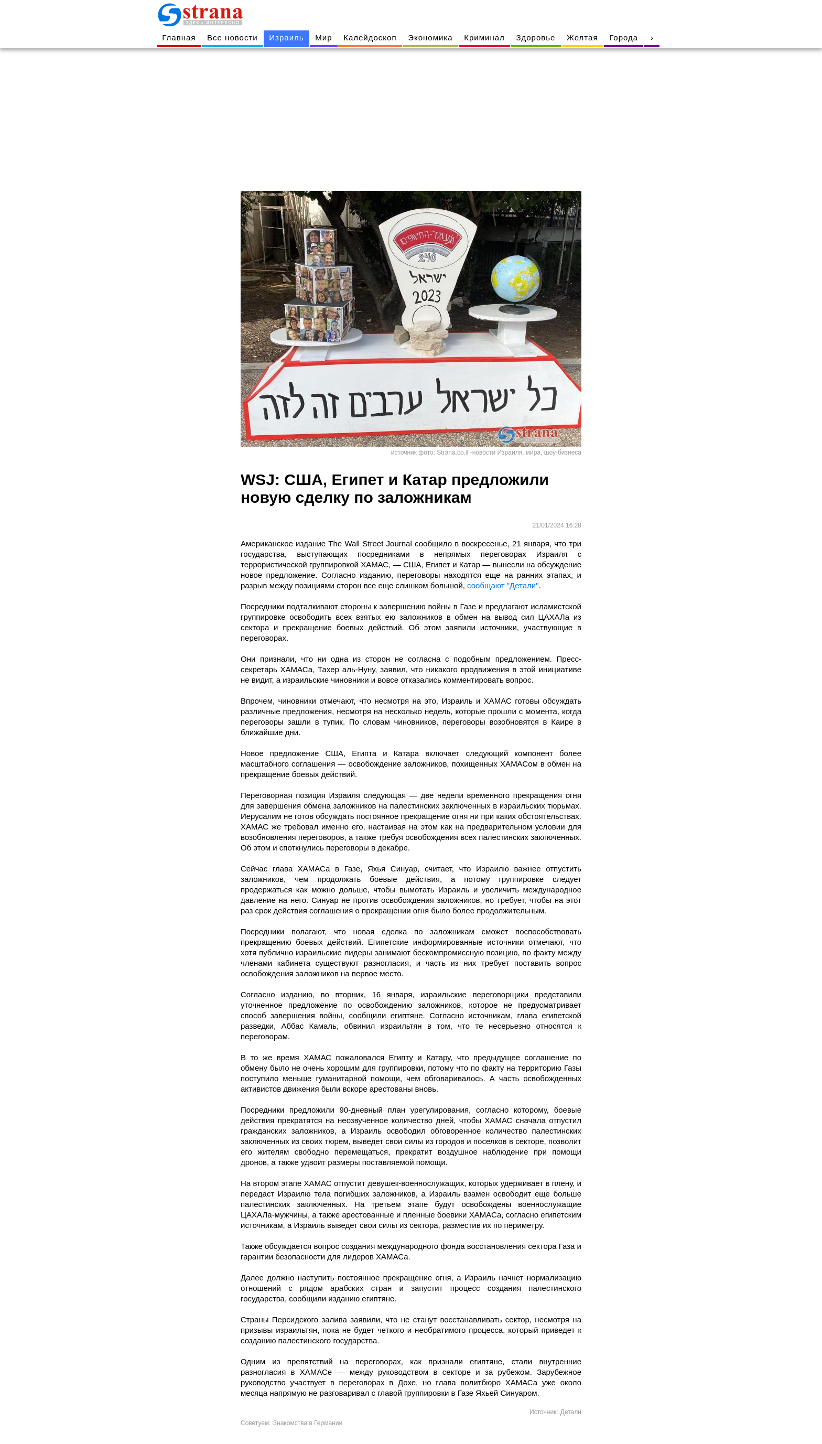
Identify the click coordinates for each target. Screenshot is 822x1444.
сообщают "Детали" (502, 585)
